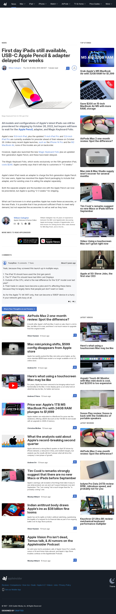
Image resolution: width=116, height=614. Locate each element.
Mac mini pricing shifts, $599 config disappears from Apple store (49, 347)
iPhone (43, 4)
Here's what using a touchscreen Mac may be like (51, 378)
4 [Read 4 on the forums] (74, 367)
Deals (33, 585)
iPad (32, 4)
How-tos (26, 585)
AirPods (66, 4)
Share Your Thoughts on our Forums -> (19, 309)
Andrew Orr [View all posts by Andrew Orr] (32, 368)
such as (42, 142)
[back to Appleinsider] (5, 4)
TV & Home (80, 4)
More (109, 4)
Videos (49, 585)
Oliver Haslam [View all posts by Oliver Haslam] (33, 336)
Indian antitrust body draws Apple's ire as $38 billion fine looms (48, 508)
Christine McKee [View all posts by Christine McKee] (34, 428)
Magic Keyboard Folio (49, 152)
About (68, 263)
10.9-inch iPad (20, 136)
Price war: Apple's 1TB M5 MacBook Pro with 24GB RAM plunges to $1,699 (49, 408)
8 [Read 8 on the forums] (74, 496)
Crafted (19, 610)
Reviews (5, 585)
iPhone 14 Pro (56, 142)
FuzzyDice (12, 263)
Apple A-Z (41, 585)
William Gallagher (15, 68)
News (13, 4)
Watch (54, 4)
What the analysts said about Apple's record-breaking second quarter (51, 440)
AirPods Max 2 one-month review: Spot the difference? (48, 317)
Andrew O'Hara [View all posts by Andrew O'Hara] (33, 396)
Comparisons (15, 585)
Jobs (56, 585)
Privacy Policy (65, 585)
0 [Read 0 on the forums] (74, 428)
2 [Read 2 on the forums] (74, 396)
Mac (23, 4)
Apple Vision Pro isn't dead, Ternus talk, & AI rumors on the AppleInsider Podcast (50, 540)
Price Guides (95, 4)
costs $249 (7, 164)
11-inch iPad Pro (51, 136)
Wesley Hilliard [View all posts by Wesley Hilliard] (33, 497)
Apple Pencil (25, 129)
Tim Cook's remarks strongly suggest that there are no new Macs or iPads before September (51, 474)
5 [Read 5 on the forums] (74, 462)
